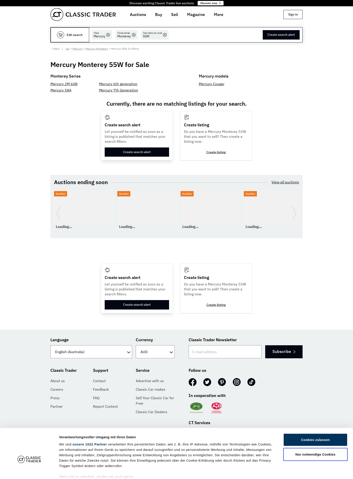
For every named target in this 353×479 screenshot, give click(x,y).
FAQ (96, 398)
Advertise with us (150, 381)
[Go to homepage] (83, 14)
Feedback (101, 389)
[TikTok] (251, 382)
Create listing (216, 152)
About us (57, 381)
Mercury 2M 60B (63, 84)
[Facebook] (193, 382)
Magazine (196, 14)
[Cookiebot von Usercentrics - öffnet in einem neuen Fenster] (29, 470)
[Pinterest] (222, 382)
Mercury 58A (60, 90)
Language (59, 339)
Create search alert (281, 35)
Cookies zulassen (315, 414)
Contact (99, 381)
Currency (144, 339)
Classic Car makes (150, 389)
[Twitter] (207, 382)
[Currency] (155, 351)
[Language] (91, 351)
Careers (56, 389)
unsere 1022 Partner (89, 418)
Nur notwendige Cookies (315, 428)
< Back (55, 48)
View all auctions (285, 182)
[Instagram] (237, 382)
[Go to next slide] (294, 212)
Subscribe (283, 351)
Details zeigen (239, 470)
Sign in (293, 14)
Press (55, 398)
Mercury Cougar (211, 84)
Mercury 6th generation (118, 84)
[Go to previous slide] (58, 212)
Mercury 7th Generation (118, 90)
